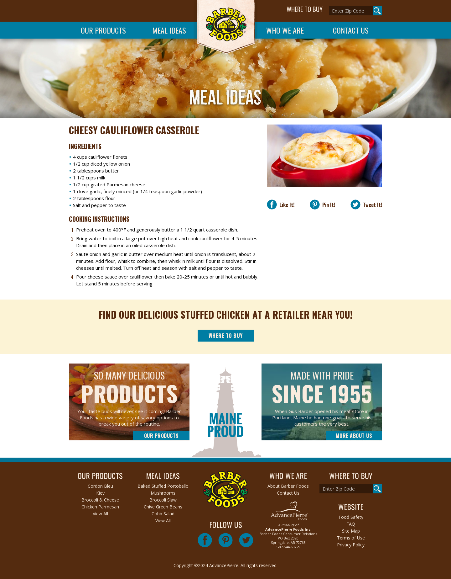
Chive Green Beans (163, 507)
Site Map (351, 531)
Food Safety (351, 517)
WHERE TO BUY (305, 9)
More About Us (354, 435)
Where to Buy (226, 335)
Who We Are (285, 30)
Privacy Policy (351, 545)
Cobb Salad (163, 514)
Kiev (100, 493)
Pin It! (327, 205)
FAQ (350, 524)
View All (100, 514)
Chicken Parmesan (100, 507)
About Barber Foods (288, 486)
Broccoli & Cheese (100, 500)
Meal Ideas (169, 30)
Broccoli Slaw (163, 500)
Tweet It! (371, 205)
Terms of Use (351, 538)
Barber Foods (225, 28)
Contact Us (351, 30)
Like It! (285, 205)
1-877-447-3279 (288, 546)
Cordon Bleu (100, 486)
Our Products (103, 30)
